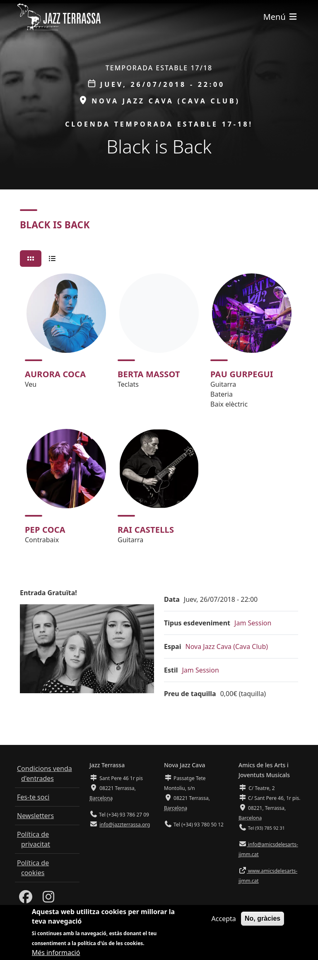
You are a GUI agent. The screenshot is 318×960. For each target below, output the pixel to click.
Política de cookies (33, 867)
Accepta (224, 921)
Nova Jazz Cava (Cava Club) (226, 646)
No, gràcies (262, 921)
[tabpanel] (159, 412)
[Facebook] (25, 899)
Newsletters (35, 815)
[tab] (30, 258)
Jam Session (252, 622)
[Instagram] (48, 899)
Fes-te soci (33, 797)
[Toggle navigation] (280, 17)
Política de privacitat (33, 839)
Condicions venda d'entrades (44, 773)
